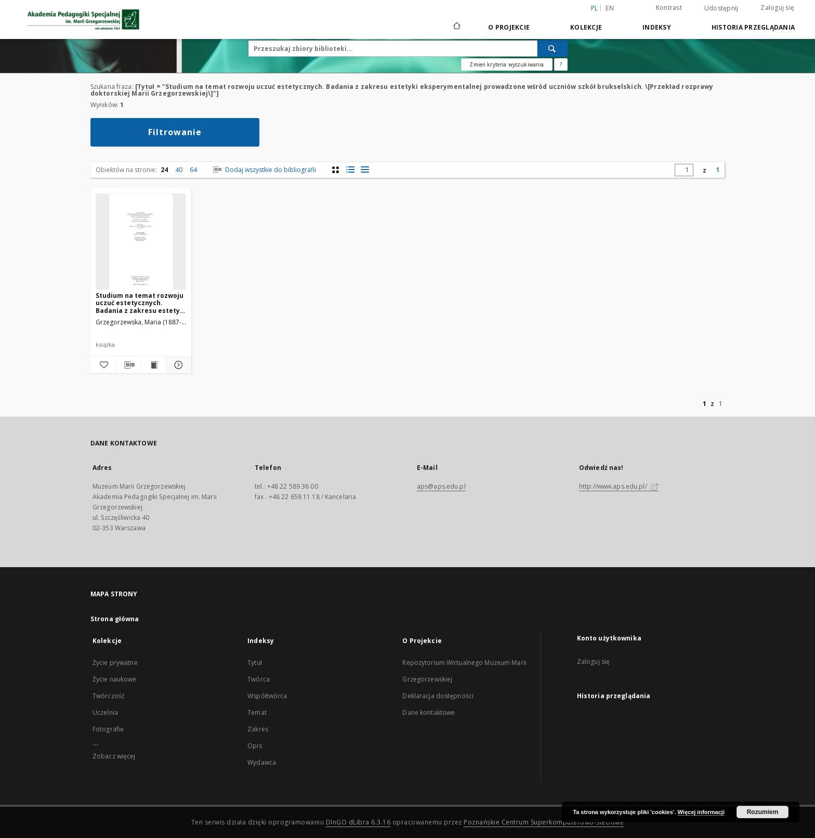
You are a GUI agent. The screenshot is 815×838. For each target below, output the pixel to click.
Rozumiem (763, 812)
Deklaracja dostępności (438, 695)
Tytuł (254, 662)
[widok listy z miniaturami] (350, 169)
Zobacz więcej (114, 756)
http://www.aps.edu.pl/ (619, 486)
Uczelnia (105, 712)
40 (178, 169)
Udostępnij (721, 8)
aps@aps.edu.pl (441, 486)
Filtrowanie (175, 132)
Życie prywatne (115, 662)
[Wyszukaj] (552, 48)
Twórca (258, 679)
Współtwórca (267, 695)
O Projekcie (509, 27)
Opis (254, 745)
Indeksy (656, 27)
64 (193, 169)
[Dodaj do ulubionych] (102, 365)
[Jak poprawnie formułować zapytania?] (561, 64)
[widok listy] (365, 169)
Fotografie (108, 729)
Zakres (257, 729)
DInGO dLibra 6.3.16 (358, 822)
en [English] (610, 8)
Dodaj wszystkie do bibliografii (263, 169)
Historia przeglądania (753, 27)
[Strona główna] (456, 27)
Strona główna (114, 618)
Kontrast (669, 7)
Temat (257, 712)
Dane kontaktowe (428, 712)
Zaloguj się (777, 7)
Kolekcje (586, 27)
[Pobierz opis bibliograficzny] (128, 365)
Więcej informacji (701, 812)
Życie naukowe (115, 679)
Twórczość (109, 695)
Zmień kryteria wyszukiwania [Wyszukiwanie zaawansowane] (506, 64)
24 (164, 169)
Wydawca (261, 762)
